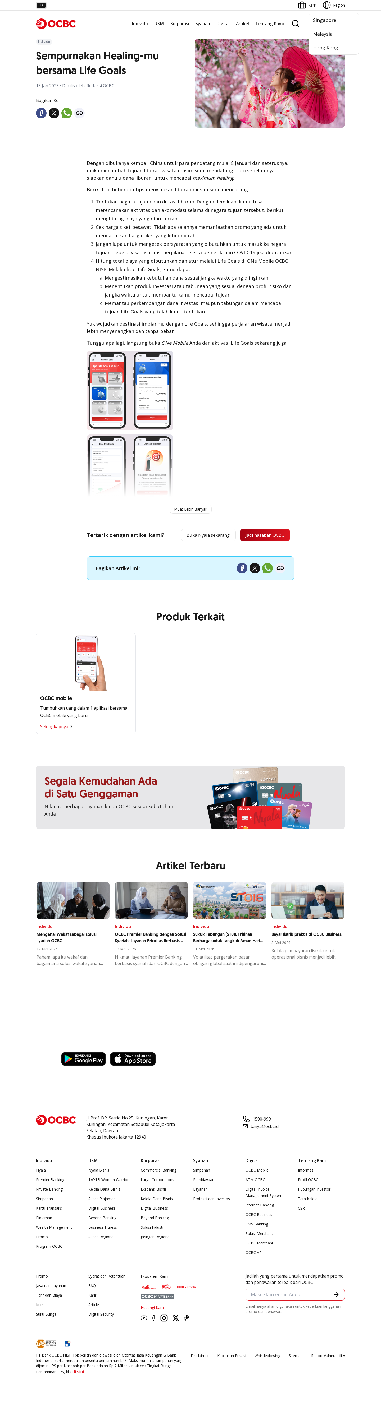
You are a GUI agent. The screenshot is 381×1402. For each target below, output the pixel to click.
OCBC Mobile (257, 1170)
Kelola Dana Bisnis (104, 1189)
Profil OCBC (308, 1180)
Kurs (40, 1305)
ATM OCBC (255, 1180)
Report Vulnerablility (328, 1356)
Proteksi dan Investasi (212, 1199)
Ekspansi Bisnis (154, 1189)
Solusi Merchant (259, 1234)
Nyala (41, 1170)
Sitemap (296, 1356)
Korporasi (179, 23)
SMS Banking (257, 1224)
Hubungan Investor (314, 1189)
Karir (92, 1295)
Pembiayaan (203, 1180)
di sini (78, 1372)
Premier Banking (50, 1180)
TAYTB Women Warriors (109, 1180)
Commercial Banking (158, 1170)
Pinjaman (44, 1218)
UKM (159, 23)
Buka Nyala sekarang (200, 535)
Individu (140, 23)
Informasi (306, 1170)
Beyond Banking (102, 1218)
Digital (223, 23)
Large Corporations (157, 1180)
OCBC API (254, 1253)
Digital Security (101, 1314)
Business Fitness (102, 1227)
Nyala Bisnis (98, 1170)
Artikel (242, 23)
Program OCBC (49, 1247)
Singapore (324, 20)
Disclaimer (200, 1356)
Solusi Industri (153, 1227)
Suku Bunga (46, 1314)
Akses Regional (101, 1237)
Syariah (203, 23)
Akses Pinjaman (102, 1199)
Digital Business (102, 1208)
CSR (301, 1208)
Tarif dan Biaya (49, 1295)
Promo (42, 1237)
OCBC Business (259, 1215)
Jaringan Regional (155, 1237)
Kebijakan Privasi (231, 1356)
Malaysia (323, 34)
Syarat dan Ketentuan (106, 1276)
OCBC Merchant (259, 1243)
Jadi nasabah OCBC (262, 535)
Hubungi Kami (153, 1308)
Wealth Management (54, 1227)
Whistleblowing (267, 1356)
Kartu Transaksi (49, 1208)
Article (93, 1305)
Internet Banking (260, 1205)
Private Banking (49, 1189)
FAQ (92, 1286)
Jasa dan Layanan (51, 1286)
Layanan (200, 1189)
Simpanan (44, 1199)
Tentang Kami (269, 23)
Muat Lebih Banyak (190, 509)
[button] (336, 1295)
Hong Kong (325, 47)
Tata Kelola (308, 1199)
